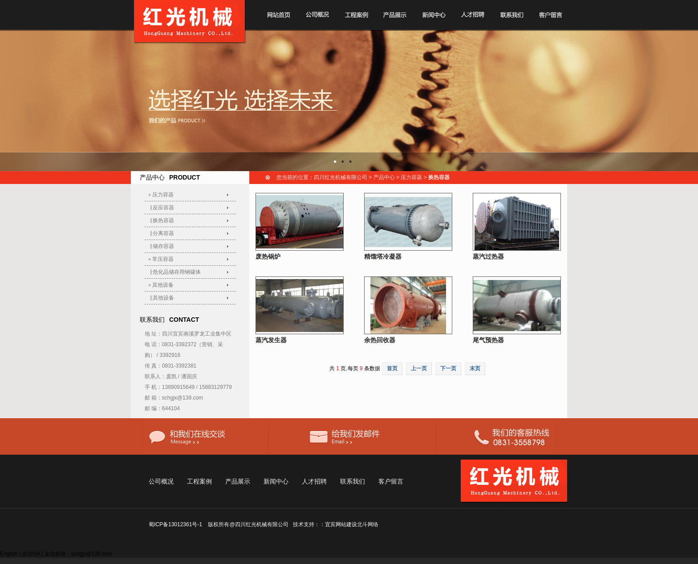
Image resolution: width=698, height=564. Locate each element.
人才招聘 (314, 481)
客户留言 (390, 481)
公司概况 (161, 481)
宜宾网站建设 (341, 524)
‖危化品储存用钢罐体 (174, 272)
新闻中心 (276, 481)
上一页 (419, 368)
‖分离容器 (160, 233)
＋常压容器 (160, 259)
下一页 (448, 368)
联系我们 (352, 481)
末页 (475, 368)
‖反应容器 (160, 207)
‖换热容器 (160, 220)
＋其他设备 (160, 285)
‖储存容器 (160, 246)
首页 (392, 368)
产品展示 (237, 481)
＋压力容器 (160, 195)
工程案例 (199, 481)
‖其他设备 (160, 298)
